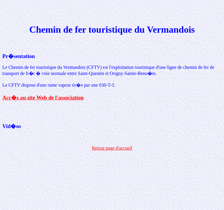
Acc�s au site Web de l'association (43, 97)
